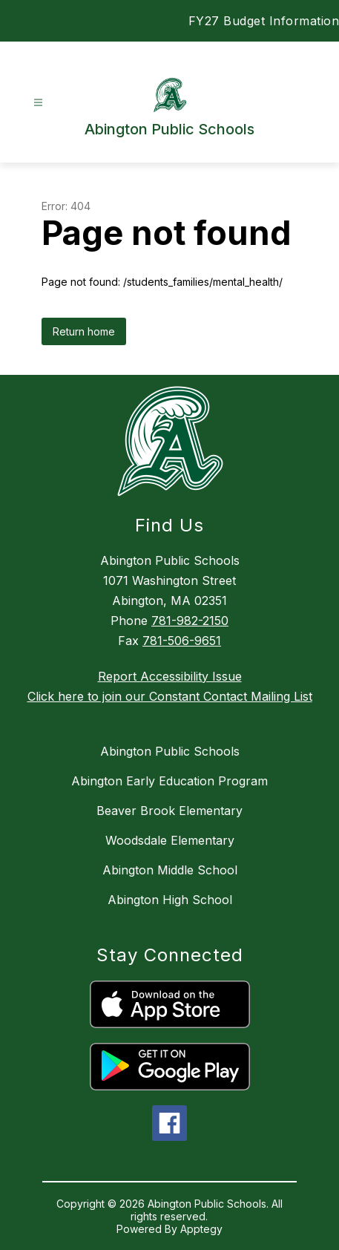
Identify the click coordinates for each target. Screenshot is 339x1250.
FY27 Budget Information (264, 20)
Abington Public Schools (170, 751)
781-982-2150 (189, 620)
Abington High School (170, 899)
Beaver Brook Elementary (169, 810)
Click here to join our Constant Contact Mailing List (169, 696)
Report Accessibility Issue (170, 676)
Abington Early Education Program (169, 780)
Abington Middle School (169, 870)
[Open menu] (38, 102)
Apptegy (201, 1229)
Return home (84, 331)
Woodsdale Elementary (169, 840)
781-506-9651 (181, 640)
